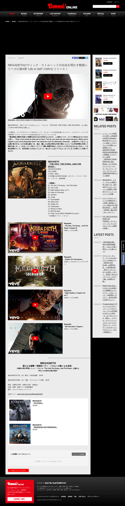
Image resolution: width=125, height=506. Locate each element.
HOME (7, 21)
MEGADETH (21, 58)
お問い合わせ (82, 496)
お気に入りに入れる (18, 470)
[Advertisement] (62, 37)
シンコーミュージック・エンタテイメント (55, 483)
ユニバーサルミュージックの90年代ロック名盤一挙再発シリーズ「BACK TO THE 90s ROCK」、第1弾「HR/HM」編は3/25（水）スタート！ (110, 205)
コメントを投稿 (78, 454)
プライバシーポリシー (93, 496)
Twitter (82, 58)
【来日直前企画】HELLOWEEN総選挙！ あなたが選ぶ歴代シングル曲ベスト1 (110, 246)
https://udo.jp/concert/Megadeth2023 (30, 394)
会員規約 (70, 496)
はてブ (86, 58)
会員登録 (63, 496)
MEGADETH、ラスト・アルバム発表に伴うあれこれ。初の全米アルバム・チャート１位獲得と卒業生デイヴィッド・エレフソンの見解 (110, 187)
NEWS (14, 21)
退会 (75, 496)
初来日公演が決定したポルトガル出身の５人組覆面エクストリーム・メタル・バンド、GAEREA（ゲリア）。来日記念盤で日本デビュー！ (110, 293)
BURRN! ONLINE (62, 6)
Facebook (123, 259)
